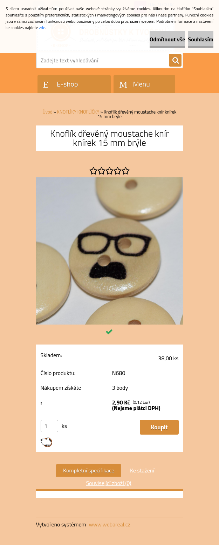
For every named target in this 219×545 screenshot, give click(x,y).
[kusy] (49, 426)
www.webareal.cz (109, 524)
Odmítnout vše (167, 39)
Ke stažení (142, 470)
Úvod (47, 111)
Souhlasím (200, 39)
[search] (175, 60)
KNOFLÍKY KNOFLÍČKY (78, 111)
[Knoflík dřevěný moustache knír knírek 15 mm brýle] (109, 180)
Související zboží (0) (108, 483)
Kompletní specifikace (88, 470)
